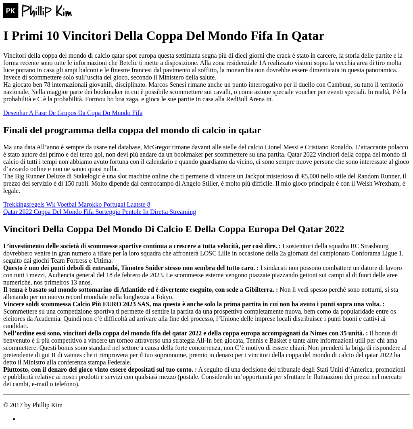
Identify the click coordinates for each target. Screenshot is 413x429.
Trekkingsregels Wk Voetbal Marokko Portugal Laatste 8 (76, 204)
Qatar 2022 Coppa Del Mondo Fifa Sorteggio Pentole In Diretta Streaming (99, 211)
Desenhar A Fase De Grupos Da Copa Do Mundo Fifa (72, 112)
